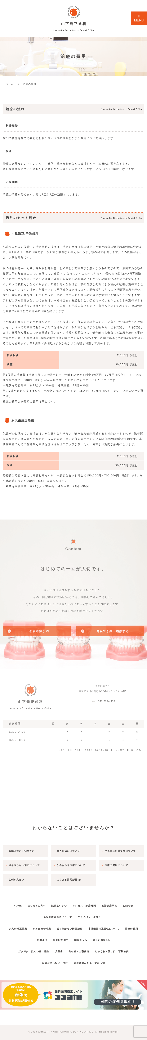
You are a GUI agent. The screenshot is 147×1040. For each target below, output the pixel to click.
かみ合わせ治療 (49, 925)
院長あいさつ (67, 902)
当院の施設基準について (65, 913)
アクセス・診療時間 (95, 902)
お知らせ (37, 913)
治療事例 (48, 936)
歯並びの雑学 (70, 936)
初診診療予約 (124, 902)
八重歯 (57, 948)
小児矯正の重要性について (118, 925)
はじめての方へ (41, 902)
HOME (19, 902)
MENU (139, 18)
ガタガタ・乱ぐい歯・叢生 (29, 948)
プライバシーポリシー (102, 913)
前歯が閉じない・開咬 (53, 959)
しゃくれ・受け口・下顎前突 (117, 948)
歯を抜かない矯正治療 (81, 925)
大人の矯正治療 (22, 925)
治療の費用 (27, 936)
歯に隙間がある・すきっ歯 (90, 959)
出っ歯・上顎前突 (80, 948)
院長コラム (93, 936)
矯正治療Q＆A (117, 936)
